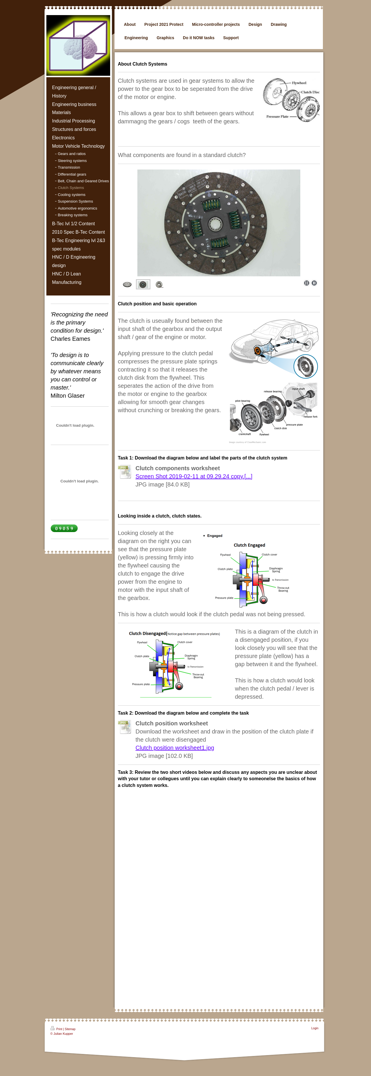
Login (314, 1028)
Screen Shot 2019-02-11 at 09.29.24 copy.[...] (194, 476)
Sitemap (70, 1029)
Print (56, 1028)
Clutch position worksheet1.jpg (175, 748)
